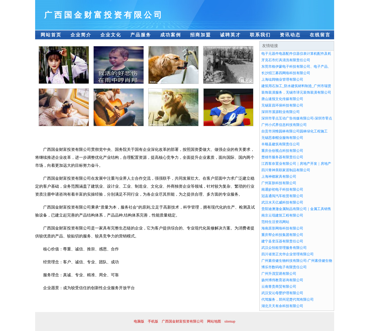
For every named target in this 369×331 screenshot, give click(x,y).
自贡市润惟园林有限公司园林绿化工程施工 (294, 131)
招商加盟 (200, 34)
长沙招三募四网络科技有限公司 (285, 73)
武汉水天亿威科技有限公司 (282, 202)
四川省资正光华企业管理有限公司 (287, 254)
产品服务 (140, 34)
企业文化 (110, 34)
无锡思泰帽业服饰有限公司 (282, 138)
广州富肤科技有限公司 (278, 183)
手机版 (153, 321)
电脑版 (139, 321)
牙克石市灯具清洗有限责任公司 (285, 60)
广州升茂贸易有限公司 (278, 274)
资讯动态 (290, 34)
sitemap (229, 321)
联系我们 (260, 34)
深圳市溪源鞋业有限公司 (280, 112)
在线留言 (320, 34)
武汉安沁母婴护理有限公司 (282, 293)
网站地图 (214, 321)
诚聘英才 (230, 34)
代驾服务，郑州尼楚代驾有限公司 (287, 299)
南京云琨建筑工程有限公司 (282, 215)
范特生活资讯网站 (275, 222)
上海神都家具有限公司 (278, 176)
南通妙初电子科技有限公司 (282, 189)
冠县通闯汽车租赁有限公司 (282, 196)
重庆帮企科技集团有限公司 (282, 235)
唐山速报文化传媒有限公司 (282, 99)
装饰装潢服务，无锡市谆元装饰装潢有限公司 (296, 92)
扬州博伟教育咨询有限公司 (282, 280)
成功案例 (170, 34)
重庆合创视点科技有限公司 (282, 151)
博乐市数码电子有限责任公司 (284, 267)
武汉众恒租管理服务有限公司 (284, 248)
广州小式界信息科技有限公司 (284, 125)
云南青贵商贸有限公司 (278, 286)
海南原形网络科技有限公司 (282, 228)
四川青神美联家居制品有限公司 (285, 170)
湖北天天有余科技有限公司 (282, 306)
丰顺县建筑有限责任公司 (280, 144)
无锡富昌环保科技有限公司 (282, 105)
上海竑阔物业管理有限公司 (282, 79)
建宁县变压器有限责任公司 (282, 241)
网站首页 (51, 34)
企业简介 (81, 34)
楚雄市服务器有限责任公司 (282, 157)
